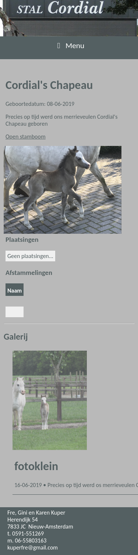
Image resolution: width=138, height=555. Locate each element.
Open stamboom (26, 136)
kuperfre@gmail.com (32, 547)
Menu (69, 45)
